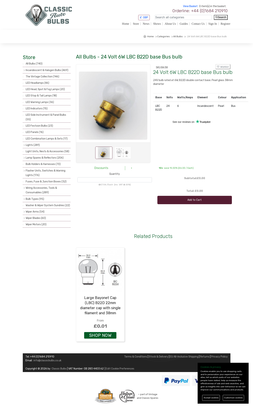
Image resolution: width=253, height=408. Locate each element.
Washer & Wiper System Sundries (48, 205)
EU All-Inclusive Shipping (184, 356)
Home (125, 23)
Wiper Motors (36, 224)
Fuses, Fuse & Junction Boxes (46, 181)
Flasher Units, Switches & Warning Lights (45, 173)
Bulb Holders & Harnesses (43, 164)
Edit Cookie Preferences (120, 368)
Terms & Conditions (135, 356)
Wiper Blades (36, 218)
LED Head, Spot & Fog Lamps (45, 89)
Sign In (212, 23)
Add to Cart (194, 199)
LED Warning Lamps (40, 102)
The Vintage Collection (42, 76)
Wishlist (223, 67)
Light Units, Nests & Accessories (47, 151)
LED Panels (35, 132)
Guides (184, 23)
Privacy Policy (219, 356)
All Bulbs (34, 63)
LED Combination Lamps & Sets (47, 138)
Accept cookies (211, 398)
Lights (33, 145)
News (146, 23)
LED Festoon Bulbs (39, 125)
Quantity (114, 173)
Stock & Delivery (158, 356)
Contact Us (198, 23)
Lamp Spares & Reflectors (45, 157)
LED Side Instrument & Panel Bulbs (46, 117)
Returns (204, 356)
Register (225, 23)
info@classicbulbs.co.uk (47, 360)
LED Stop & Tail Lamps (41, 95)
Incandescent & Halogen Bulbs (47, 70)
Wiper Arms (35, 211)
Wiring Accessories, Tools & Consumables (41, 190)
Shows (157, 23)
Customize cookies (233, 398)
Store (136, 23)
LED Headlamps (37, 82)
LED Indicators (37, 108)
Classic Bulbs (59, 368)
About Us (170, 23)
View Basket (190, 6)
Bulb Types (35, 199)
